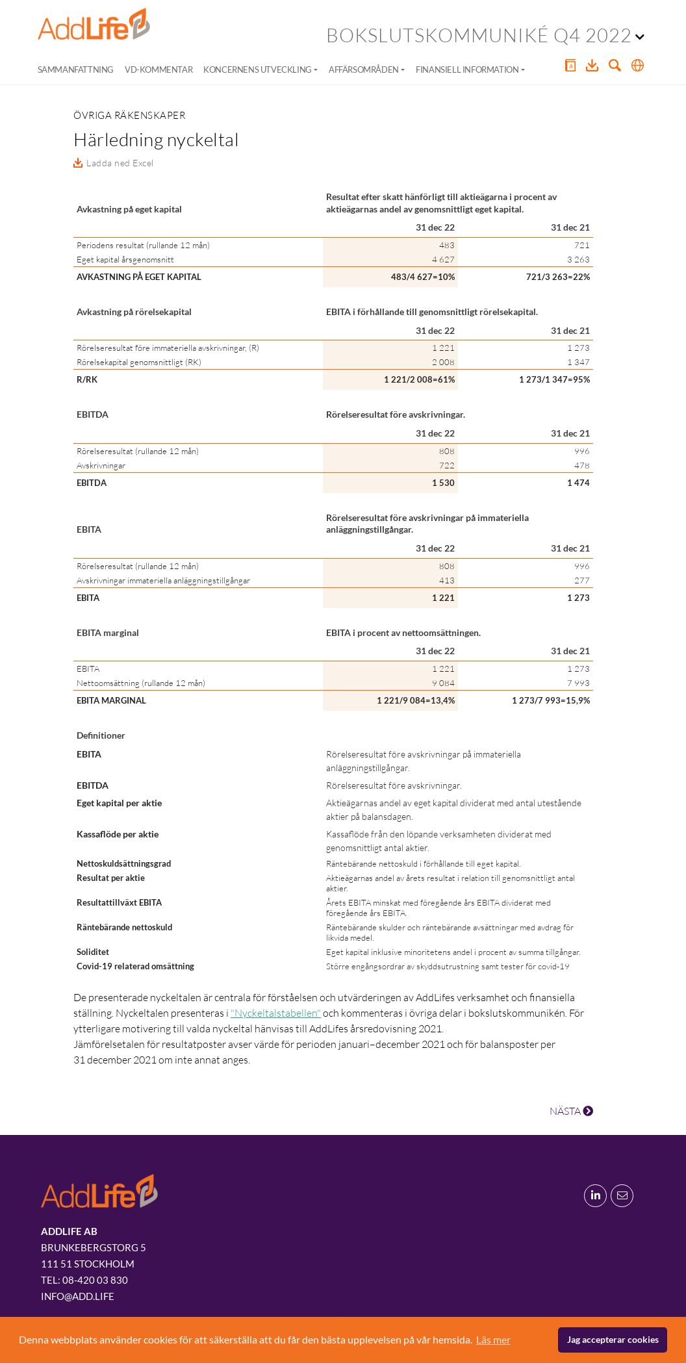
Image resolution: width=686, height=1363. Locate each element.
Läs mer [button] (493, 1339)
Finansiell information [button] (467, 69)
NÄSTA (571, 1110)
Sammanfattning (76, 69)
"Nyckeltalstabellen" (276, 1012)
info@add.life (77, 1296)
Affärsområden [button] (364, 69)
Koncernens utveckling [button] (257, 69)
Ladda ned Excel (120, 163)
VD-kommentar (158, 69)
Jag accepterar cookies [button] (613, 1339)
